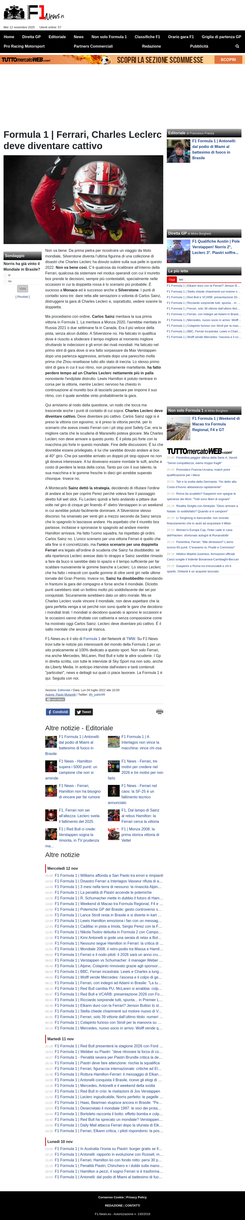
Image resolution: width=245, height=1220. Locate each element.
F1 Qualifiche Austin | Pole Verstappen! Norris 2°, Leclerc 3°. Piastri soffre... (216, 247)
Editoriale (64, 690)
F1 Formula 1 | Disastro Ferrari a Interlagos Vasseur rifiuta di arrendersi (114, 881)
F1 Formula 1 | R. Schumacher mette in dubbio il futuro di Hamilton (111, 898)
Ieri (181, 279)
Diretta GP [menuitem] (31, 37)
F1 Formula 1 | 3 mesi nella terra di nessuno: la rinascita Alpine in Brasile (115, 887)
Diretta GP (177, 233)
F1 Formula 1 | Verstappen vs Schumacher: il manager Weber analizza (114, 960)
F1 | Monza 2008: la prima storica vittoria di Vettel (140, 834)
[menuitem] (237, 46)
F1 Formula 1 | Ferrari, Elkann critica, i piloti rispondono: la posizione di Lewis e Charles (128, 1131)
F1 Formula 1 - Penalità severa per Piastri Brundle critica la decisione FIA (116, 1057)
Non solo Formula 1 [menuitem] (109, 37)
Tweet (84, 712)
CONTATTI (132, 1205)
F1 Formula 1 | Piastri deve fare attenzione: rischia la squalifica (107, 1063)
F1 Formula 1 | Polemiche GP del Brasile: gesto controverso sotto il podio (116, 909)
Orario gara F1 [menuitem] (181, 37)
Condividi (58, 712)
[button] (22, 288)
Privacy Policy (136, 1197)
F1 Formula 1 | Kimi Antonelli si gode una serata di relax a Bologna (110, 938)
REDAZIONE (114, 1205)
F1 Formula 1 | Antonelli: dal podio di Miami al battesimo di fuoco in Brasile (117, 1177)
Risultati (22, 296)
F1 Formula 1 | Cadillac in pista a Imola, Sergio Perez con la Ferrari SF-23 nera (121, 926)
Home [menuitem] (9, 37)
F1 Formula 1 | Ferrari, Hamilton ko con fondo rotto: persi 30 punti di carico (117, 1160)
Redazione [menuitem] (151, 46)
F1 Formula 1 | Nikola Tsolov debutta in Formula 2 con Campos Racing (114, 932)
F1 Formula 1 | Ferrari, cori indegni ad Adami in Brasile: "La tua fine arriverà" (118, 983)
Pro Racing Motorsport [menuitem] (24, 46)
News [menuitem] (79, 37)
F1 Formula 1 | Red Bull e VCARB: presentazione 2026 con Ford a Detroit (116, 994)
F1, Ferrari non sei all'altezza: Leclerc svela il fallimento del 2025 (79, 816)
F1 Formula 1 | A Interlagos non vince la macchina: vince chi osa (142, 742)
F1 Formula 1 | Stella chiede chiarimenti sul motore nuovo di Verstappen (115, 1011)
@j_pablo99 (97, 694)
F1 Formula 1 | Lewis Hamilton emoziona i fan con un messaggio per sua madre (121, 921)
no (10, 281)
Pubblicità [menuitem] (199, 46)
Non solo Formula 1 (185, 410)
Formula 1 (91, 639)
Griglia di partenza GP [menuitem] (221, 37)
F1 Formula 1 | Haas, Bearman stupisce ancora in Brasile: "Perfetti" (111, 1103)
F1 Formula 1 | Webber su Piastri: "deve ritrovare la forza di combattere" (115, 1052)
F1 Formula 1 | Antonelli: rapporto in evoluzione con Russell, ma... (110, 1154)
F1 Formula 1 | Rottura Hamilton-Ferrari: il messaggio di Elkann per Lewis (116, 1074)
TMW (130, 639)
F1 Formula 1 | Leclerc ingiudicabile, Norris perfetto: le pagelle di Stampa (115, 1097)
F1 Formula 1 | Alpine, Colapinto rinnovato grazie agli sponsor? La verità (115, 966)
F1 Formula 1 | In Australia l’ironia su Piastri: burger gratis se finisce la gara (117, 1149)
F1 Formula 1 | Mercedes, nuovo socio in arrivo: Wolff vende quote (110, 1028)
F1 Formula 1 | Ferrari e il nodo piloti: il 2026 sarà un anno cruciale (110, 955)
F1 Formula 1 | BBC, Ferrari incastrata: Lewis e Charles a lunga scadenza (116, 972)
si (9, 275)
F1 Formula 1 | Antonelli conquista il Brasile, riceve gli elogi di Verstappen (116, 1080)
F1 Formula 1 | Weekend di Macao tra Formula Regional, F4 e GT (110, 904)
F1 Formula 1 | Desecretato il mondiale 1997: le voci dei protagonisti (112, 1108)
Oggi (172, 279)
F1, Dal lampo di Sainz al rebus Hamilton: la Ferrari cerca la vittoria (140, 816)
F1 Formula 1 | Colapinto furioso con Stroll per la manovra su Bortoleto (114, 1022)
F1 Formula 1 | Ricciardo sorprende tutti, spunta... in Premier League (112, 1000)
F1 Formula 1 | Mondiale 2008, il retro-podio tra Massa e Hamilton (110, 949)
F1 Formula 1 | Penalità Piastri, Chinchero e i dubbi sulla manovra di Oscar (117, 1166)
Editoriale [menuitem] (57, 37)
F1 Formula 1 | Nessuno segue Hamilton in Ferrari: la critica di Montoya (114, 943)
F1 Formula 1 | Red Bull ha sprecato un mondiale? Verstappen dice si (113, 1120)
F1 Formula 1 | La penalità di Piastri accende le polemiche (103, 892)
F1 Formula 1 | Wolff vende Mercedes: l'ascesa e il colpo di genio (109, 977)
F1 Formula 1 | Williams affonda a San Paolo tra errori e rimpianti (109, 875)
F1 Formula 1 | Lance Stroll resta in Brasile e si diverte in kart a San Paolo (116, 915)
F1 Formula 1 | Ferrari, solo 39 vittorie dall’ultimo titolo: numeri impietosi (114, 1017)
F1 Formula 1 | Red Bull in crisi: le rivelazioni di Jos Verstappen (107, 1091)
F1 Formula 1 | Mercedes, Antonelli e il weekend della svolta (105, 1086)
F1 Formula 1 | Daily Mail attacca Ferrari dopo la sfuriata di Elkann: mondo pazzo (122, 1125)
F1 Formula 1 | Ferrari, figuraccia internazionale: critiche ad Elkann (110, 1069)
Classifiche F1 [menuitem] (147, 37)
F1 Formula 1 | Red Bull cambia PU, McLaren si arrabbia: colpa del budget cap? (121, 989)
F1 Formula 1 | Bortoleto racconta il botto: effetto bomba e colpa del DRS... (117, 1114)
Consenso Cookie (111, 1197)
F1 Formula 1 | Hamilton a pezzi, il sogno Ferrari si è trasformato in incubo (117, 1171)
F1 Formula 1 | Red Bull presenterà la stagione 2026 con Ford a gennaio (115, 1046)
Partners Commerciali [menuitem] (93, 46)
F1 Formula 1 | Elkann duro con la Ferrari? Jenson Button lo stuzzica (112, 1006)
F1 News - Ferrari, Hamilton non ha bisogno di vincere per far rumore (80, 791)
